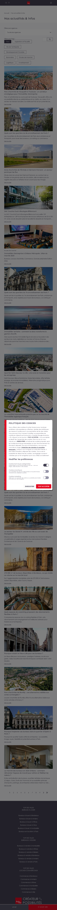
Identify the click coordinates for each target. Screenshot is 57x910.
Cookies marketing (25, 477)
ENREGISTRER (29, 486)
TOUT (43, 486)
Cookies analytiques (25, 471)
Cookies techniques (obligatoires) (25, 465)
